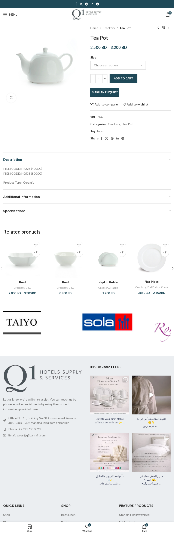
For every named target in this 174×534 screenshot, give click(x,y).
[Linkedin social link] (92, 4)
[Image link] (43, 381)
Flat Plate (151, 281)
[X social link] (81, 4)
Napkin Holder (108, 282)
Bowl (22, 282)
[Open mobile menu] (10, 14)
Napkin (114, 287)
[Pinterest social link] (86, 4)
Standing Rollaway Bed (134, 518)
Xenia (151, 291)
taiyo (100, 131)
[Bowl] (22, 259)
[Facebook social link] (76, 4)
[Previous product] (158, 28)
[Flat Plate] (151, 259)
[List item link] (43, 432)
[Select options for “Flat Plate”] (165, 253)
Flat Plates (157, 287)
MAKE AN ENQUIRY (104, 92)
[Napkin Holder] (108, 259)
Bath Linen (68, 518)
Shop (6, 518)
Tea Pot (125, 28)
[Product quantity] (99, 78)
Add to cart (123, 78)
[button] (79, 253)
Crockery (109, 28)
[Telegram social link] (97, 4)
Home (94, 28)
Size (93, 57)
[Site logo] (87, 14)
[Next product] (168, 28)
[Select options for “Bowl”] (36, 253)
